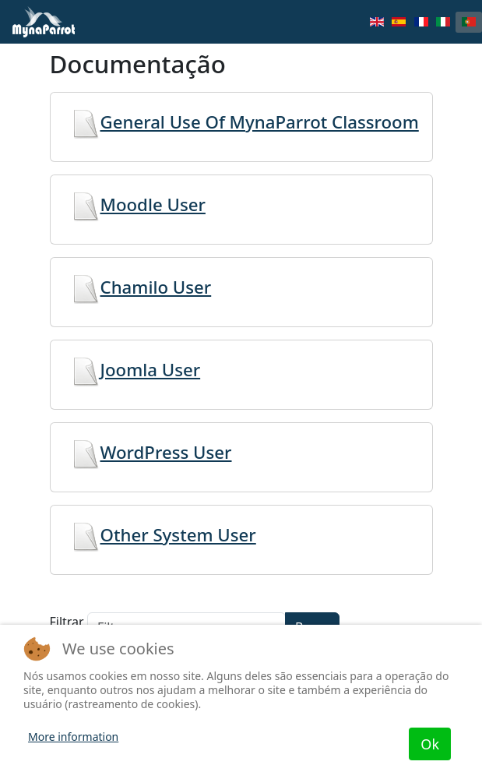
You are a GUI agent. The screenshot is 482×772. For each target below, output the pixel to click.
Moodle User (134, 204)
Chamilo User (137, 287)
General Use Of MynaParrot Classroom (241, 122)
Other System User (159, 535)
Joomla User (132, 370)
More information (73, 736)
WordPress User (147, 452)
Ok (429, 744)
